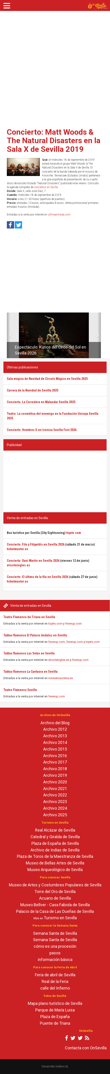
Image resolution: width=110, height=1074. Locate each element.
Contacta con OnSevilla (86, 1047)
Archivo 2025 (55, 814)
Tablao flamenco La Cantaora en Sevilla (30, 671)
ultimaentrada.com (59, 214)
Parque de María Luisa (55, 1010)
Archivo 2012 (55, 729)
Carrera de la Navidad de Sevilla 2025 (32, 390)
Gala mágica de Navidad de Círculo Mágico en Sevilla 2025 (47, 379)
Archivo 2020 (55, 782)
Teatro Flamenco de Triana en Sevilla (29, 617)
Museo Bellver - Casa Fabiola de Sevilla (55, 904)
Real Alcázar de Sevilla (55, 830)
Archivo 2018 (55, 768)
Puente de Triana (55, 1023)
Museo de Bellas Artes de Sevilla (55, 863)
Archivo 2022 (55, 795)
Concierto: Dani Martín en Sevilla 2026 (33, 560)
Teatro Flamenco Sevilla (20, 690)
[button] (8, 335)
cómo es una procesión (55, 946)
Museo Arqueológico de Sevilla (55, 869)
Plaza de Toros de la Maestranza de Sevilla (55, 856)
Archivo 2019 (55, 775)
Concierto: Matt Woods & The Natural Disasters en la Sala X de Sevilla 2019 (53, 140)
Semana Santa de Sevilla (55, 933)
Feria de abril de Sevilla (55, 974)
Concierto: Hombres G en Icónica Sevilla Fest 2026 (42, 430)
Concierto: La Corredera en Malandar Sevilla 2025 (41, 402)
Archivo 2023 (55, 801)
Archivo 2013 (55, 735)
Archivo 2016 (55, 755)
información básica (55, 959)
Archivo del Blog (55, 722)
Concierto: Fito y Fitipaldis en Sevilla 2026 (35, 544)
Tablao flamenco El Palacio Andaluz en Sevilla (35, 635)
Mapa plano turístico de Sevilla (55, 1003)
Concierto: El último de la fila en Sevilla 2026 (37, 577)
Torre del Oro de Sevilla (55, 891)
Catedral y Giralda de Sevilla (55, 836)
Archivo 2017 (55, 762)
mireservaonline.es (60, 678)
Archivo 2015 (55, 749)
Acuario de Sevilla (55, 898)
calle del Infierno (55, 988)
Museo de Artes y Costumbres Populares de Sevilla (55, 884)
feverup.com (73, 623)
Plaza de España (55, 1016)
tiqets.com (55, 623)
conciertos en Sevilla (46, 187)
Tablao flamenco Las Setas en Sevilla (29, 653)
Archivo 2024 (55, 808)
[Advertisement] (53, 67)
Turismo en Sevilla (60, 917)
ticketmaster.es (17, 549)
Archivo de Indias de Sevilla (55, 850)
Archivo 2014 (55, 742)
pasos (55, 953)
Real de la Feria (55, 981)
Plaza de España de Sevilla (55, 843)
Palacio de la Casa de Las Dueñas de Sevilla (55, 911)
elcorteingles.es (58, 660)
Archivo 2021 (55, 788)
